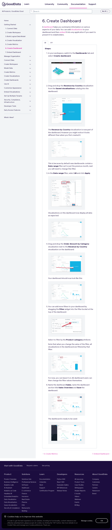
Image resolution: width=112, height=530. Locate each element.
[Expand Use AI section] (30, 84)
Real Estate (26, 499)
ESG (23, 505)
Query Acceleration (10, 505)
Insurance (25, 496)
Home (6, 21)
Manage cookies (86, 521)
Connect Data (9, 60)
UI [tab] (45, 43)
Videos (77, 496)
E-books (77, 493)
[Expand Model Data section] (30, 68)
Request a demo (32, 465)
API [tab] (51, 43)
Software (25, 485)
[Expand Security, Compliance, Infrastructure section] (30, 101)
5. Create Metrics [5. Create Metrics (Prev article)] (50, 454)
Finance (24, 493)
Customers (96, 482)
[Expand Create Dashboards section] (30, 80)
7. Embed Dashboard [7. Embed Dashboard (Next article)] (101, 454)
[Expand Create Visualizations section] (30, 76)
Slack (41, 485)
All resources (79, 479)
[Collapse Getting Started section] (30, 25)
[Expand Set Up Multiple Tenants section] (30, 96)
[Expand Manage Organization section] (30, 56)
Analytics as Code (10, 491)
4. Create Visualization (13, 40)
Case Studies (79, 485)
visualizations (76, 29)
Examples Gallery (63, 485)
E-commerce (26, 491)
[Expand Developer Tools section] (30, 106)
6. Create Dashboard (13, 48)
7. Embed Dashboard (13, 52)
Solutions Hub (26, 479)
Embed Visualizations (12, 92)
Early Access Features (12, 110)
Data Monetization (10, 502)
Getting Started (10, 25)
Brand (94, 493)
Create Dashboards (11, 80)
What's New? (9, 117)
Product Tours (79, 482)
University (49, 4)
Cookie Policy (12, 525)
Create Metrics (9, 72)
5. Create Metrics (11, 44)
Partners (95, 485)
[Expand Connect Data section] (30, 60)
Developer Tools (10, 106)
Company (95, 479)
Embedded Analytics (11, 496)
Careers (95, 488)
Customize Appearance (12, 88)
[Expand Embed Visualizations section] (30, 92)
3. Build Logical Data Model (15, 36)
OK (102, 521)
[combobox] (61, 11)
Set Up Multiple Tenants (13, 96)
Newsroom (96, 491)
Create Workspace (11, 64)
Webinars (78, 499)
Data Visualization (10, 499)
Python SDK (61, 479)
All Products (6, 11)
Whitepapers (79, 488)
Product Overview (10, 479)
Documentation (78, 4)
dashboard (48, 27)
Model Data (8, 68)
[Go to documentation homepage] (11, 4)
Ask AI (105, 11)
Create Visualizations (12, 76)
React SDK (60, 482)
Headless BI (8, 493)
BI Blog (77, 505)
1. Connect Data (11, 28)
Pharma (24, 502)
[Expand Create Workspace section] (30, 64)
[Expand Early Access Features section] (30, 110)
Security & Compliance (12, 508)
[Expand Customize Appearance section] (30, 88)
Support (92, 4)
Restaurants (26, 508)
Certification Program (46, 491)
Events (77, 502)
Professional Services (29, 482)
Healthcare (25, 488)
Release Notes (62, 491)
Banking (24, 511)
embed (62, 32)
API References (62, 488)
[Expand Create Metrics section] (30, 72)
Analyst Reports (80, 491)
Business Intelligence (11, 482)
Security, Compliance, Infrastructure (12, 101)
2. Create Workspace (13, 32)
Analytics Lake (9, 485)
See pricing (46, 465)
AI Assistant (8, 488)
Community (62, 4)
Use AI (6, 84)
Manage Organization (12, 56)
